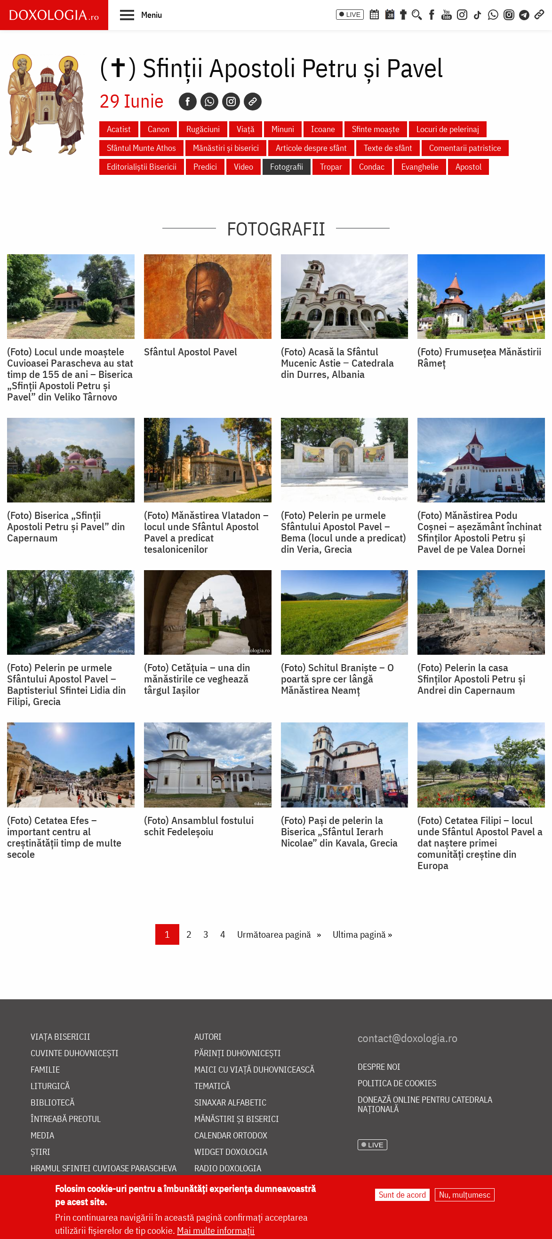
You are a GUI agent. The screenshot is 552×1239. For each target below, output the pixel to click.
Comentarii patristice (465, 147)
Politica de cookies (397, 1084)
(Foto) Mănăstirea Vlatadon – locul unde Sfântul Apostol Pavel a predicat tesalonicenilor (206, 532)
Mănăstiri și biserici (226, 147)
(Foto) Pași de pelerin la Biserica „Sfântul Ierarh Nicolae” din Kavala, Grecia (339, 831)
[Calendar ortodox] (374, 13)
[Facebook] (432, 13)
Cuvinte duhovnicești (75, 1054)
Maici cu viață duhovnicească (254, 1070)
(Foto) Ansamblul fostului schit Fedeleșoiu (199, 826)
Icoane (323, 129)
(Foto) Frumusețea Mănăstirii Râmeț (479, 357)
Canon (158, 129)
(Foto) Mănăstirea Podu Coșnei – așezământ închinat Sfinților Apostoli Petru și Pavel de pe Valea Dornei (479, 532)
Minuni (283, 129)
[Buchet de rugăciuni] (403, 13)
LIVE (353, 14)
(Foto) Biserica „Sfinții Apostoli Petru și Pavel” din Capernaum (66, 526)
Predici (205, 166)
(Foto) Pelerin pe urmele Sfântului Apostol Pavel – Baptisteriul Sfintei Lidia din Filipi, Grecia (66, 684)
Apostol (468, 166)
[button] (141, 14)
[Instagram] (462, 13)
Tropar (331, 166)
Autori (208, 1037)
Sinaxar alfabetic (230, 1103)
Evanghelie (420, 166)
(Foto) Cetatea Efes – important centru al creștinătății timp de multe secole (64, 837)
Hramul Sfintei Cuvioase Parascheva (103, 1169)
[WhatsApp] (493, 13)
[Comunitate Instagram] (509, 13)
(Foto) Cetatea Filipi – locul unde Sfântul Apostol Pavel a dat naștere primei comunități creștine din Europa (480, 843)
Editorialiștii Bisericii (141, 166)
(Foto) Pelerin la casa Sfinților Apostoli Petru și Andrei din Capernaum (471, 679)
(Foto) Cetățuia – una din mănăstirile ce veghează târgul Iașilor (197, 679)
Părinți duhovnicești (237, 1054)
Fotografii (286, 166)
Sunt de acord (402, 1194)
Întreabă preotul (66, 1119)
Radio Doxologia (227, 1169)
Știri (40, 1152)
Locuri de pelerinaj (447, 129)
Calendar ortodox (230, 1136)
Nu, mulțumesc (464, 1194)
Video (243, 166)
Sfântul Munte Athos (141, 147)
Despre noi (379, 1067)
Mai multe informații (216, 1230)
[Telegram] (524, 13)
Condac (371, 166)
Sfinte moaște (376, 129)
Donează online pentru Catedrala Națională (425, 1104)
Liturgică (50, 1086)
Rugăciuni (203, 129)
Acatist (119, 129)
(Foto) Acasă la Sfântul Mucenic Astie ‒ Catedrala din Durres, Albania (337, 363)
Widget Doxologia (230, 1152)
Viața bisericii (60, 1037)
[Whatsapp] (209, 101)
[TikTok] (477, 13)
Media (42, 1136)
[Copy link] (253, 101)
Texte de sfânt (388, 147)
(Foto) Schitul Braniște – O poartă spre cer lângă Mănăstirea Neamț (337, 679)
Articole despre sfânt (311, 147)
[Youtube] (446, 13)
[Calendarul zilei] (389, 13)
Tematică (212, 1086)
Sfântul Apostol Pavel (190, 351)
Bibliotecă (52, 1103)
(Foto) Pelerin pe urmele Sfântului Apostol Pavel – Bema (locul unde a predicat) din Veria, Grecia (343, 532)
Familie (45, 1070)
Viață (246, 129)
